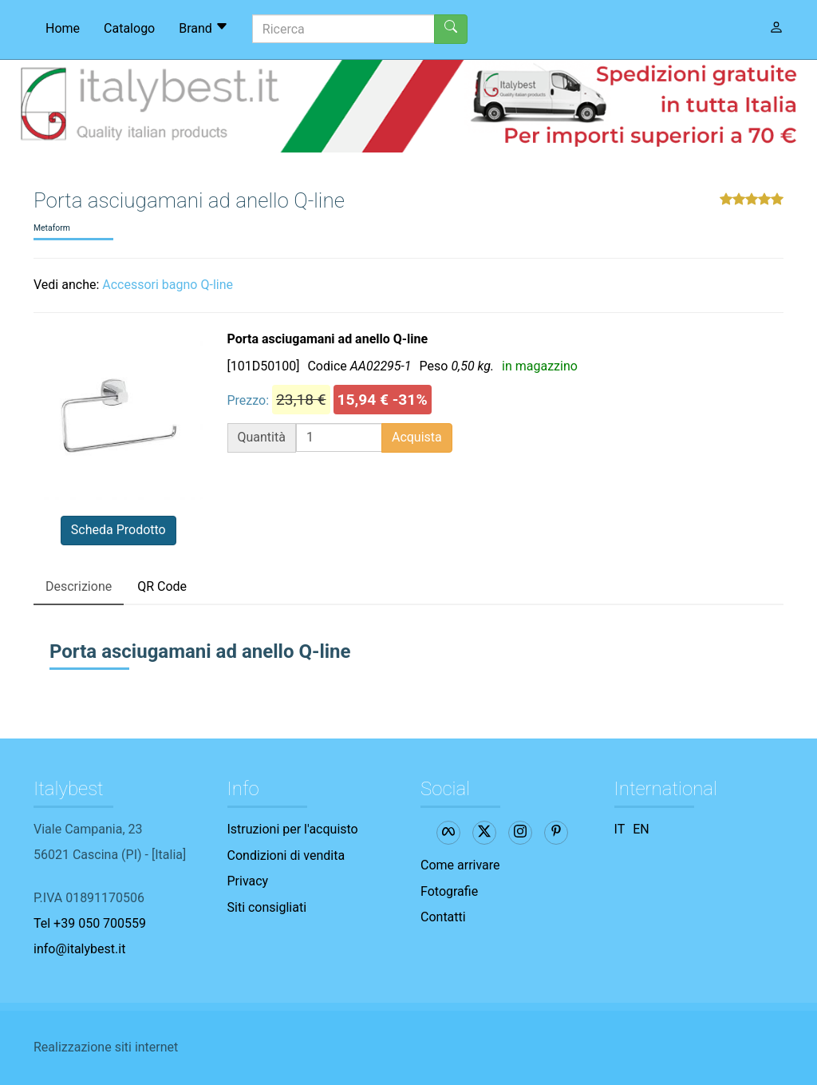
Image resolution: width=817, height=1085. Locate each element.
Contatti (443, 917)
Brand (203, 28)
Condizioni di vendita (286, 855)
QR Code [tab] (162, 586)
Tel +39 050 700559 (90, 923)
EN (641, 829)
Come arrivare (460, 865)
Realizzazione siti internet (106, 1047)
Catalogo (129, 28)
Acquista (417, 437)
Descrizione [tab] (78, 586)
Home (62, 28)
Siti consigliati (267, 907)
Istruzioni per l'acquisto (292, 829)
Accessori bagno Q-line (167, 284)
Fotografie (449, 891)
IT (620, 829)
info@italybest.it (79, 948)
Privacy (248, 881)
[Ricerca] (343, 28)
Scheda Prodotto (118, 529)
